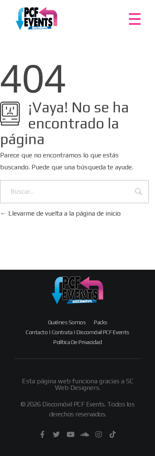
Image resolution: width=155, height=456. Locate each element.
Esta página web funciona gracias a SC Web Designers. (78, 384)
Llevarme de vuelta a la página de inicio (60, 213)
